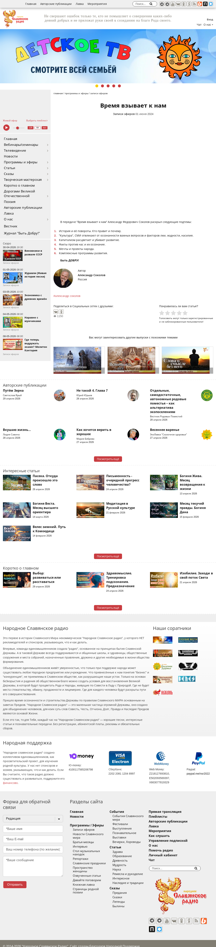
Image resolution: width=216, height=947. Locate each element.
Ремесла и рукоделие (133, 870)
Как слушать (170, 835)
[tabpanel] (108, 56)
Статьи (9, 168)
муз (44, 128)
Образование (127, 852)
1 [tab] (96, 85)
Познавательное (130, 829)
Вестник (10, 226)
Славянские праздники (89, 856)
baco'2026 (10, 940)
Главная (30, 3)
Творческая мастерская (23, 180)
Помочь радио (172, 850)
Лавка (80, 3)
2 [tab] (102, 85)
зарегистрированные (200, 318)
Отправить (15, 884)
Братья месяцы (83, 838)
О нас (8, 219)
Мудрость (125, 861)
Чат (199, 24)
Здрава (123, 848)
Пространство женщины (90, 861)
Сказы (9, 174)
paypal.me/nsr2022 (198, 773)
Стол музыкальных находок (93, 847)
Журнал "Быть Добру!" (22, 233)
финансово (10, 782)
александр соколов (67, 295)
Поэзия (9, 202)
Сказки (123, 893)
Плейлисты (169, 816)
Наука (122, 866)
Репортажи (80, 852)
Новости (11, 156)
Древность (125, 857)
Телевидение (15, 150)
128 (30, 128)
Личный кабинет (174, 855)
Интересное (126, 875)
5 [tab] (119, 85)
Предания (125, 889)
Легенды (124, 898)
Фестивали (125, 820)
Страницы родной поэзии (91, 878)
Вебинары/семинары (21, 145)
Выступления (127, 825)
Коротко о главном (19, 185)
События (122, 811)
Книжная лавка (84, 874)
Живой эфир (10, 120)
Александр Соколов (91, 275)
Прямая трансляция (176, 811)
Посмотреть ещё (108, 459)
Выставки (125, 834)
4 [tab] (113, 85)
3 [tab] (108, 85)
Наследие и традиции (133, 879)
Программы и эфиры (20, 162)
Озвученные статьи (87, 865)
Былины (124, 902)
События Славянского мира (137, 816)
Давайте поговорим (87, 869)
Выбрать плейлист (37, 120)
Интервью (80, 843)
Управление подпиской (179, 840)
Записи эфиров (124, 114)
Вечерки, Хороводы (132, 838)
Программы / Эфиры (87, 825)
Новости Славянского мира (92, 834)
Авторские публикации (56, 3)
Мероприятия (97, 3)
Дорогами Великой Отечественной (19, 194)
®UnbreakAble (44, 939)
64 (38, 128)
